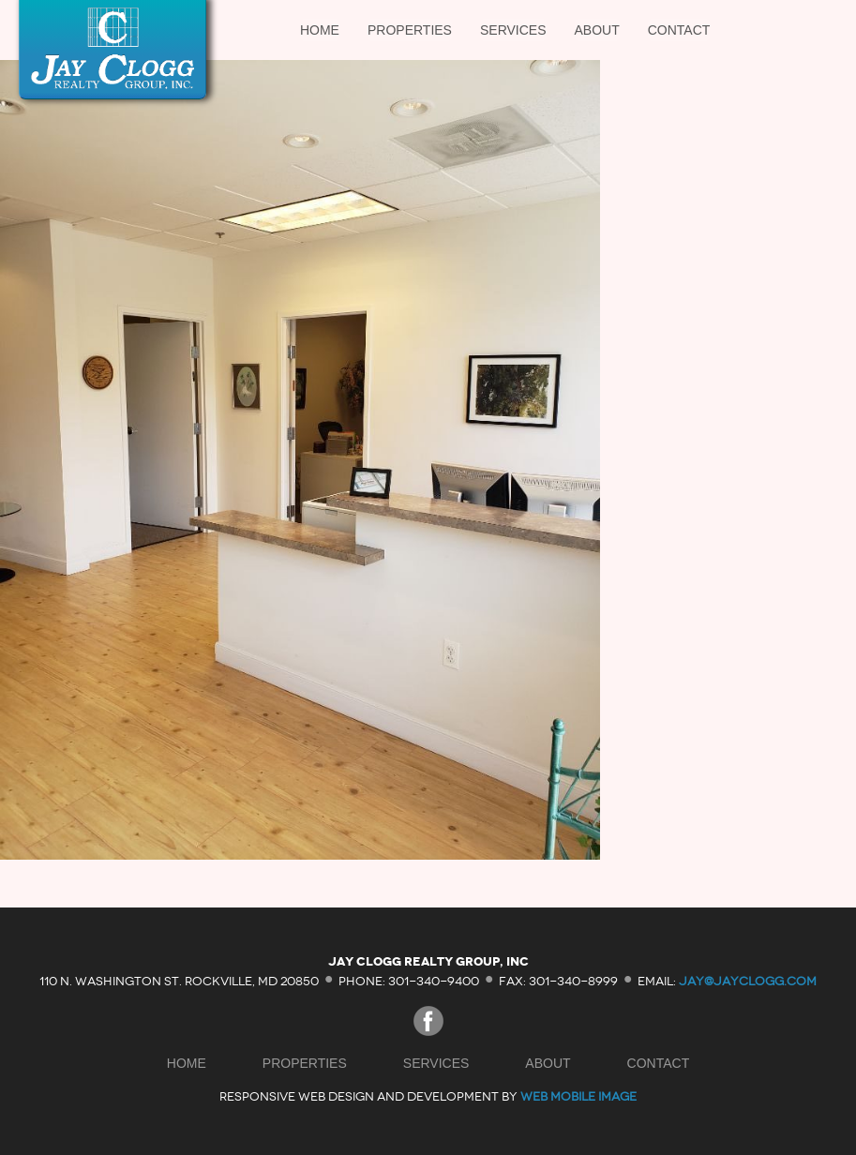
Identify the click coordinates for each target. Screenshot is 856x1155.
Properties (410, 30)
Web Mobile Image (578, 1096)
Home (319, 30)
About (597, 30)
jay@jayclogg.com (748, 980)
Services (513, 30)
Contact (679, 30)
